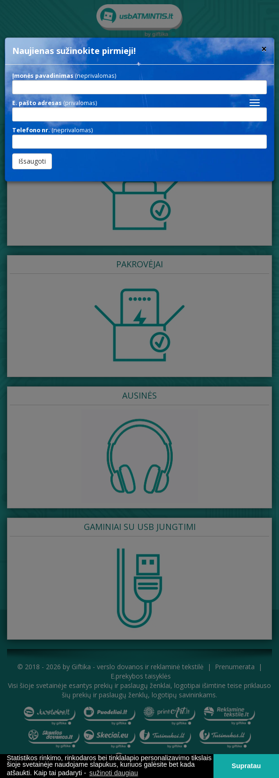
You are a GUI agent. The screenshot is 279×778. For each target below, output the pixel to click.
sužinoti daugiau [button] (113, 773)
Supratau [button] (246, 766)
